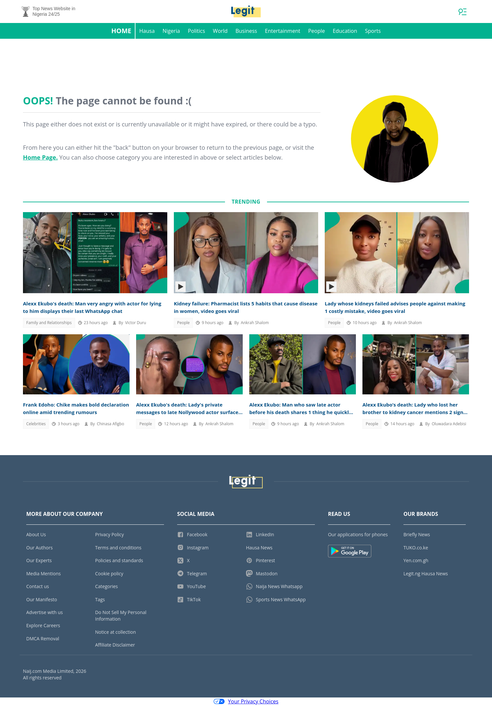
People (316, 31)
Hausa (147, 31)
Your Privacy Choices (246, 702)
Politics (196, 31)
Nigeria (171, 31)
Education (345, 31)
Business (246, 31)
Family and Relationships (49, 323)
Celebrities (36, 424)
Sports (373, 31)
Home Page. (40, 158)
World (220, 31)
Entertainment (282, 31)
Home (121, 31)
